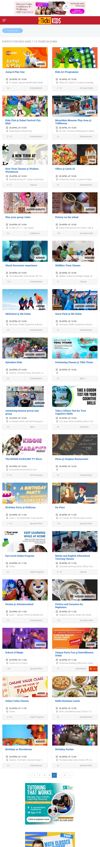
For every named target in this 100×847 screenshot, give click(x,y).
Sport (80, 378)
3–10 (8, 717)
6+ (6, 572)
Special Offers (34, 523)
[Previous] (30, 775)
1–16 (8, 524)
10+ (57, 524)
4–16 (58, 572)
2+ (56, 137)
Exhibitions (33, 233)
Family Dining (84, 475)
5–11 (8, 185)
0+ (6, 88)
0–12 (8, 137)
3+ (6, 330)
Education (82, 427)
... (59, 775)
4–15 (8, 475)
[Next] (70, 775)
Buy (93, 669)
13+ (57, 233)
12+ (7, 282)
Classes (32, 185)
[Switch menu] (4, 20)
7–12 (58, 88)
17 (65, 775)
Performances (35, 475)
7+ (56, 282)
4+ (56, 427)
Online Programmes (36, 572)
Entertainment (34, 88)
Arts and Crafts (84, 88)
